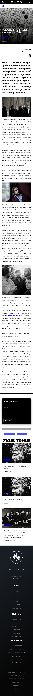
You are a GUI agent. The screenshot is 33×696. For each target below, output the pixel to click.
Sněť (16, 689)
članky (16, 594)
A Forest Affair (22, 434)
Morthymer (16, 682)
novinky (16, 591)
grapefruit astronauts (16, 652)
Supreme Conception (16, 672)
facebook (16, 605)
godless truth (16, 675)
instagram (16, 608)
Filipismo (4, 41)
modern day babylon (16, 649)
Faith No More (14, 315)
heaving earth (16, 656)
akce (16, 598)
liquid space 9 (16, 646)
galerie (16, 601)
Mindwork (16, 686)
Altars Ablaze (16, 659)
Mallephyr (16, 663)
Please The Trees (10, 434)
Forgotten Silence (16, 679)
